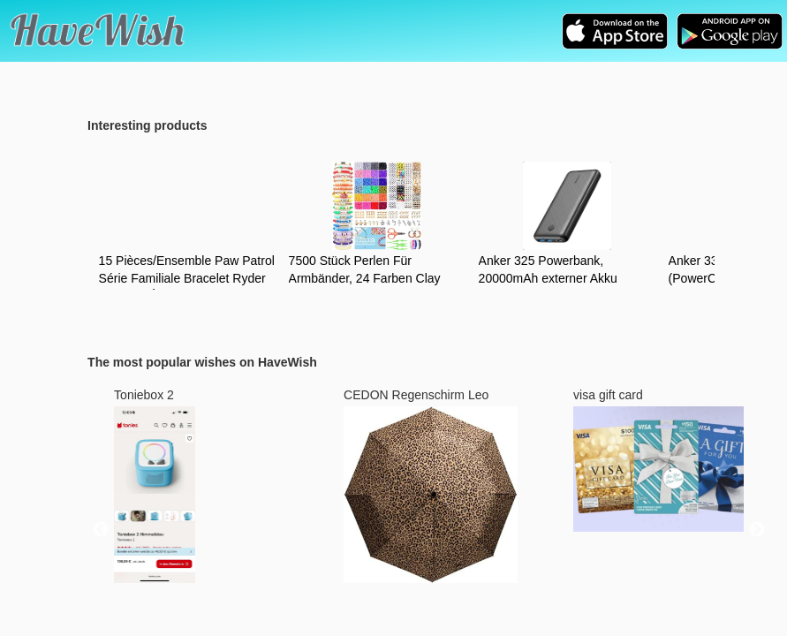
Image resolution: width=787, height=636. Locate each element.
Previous (101, 530)
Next (757, 530)
